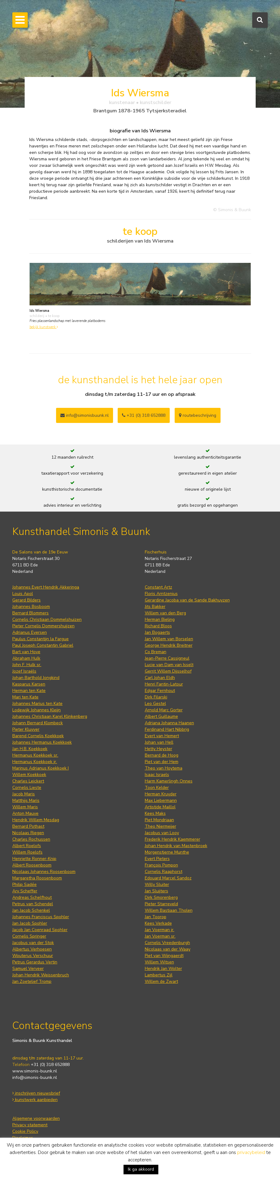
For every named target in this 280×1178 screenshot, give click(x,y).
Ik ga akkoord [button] (141, 1169)
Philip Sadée (24, 884)
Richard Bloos (158, 626)
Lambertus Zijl (158, 975)
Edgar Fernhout (160, 691)
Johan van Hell (159, 742)
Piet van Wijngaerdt (164, 956)
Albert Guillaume (161, 716)
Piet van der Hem (161, 762)
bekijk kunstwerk (44, 327)
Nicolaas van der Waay (167, 949)
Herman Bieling (160, 619)
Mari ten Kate (25, 697)
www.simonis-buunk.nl (34, 1071)
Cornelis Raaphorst (163, 871)
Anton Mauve (25, 813)
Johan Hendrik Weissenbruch (40, 975)
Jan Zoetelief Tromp (31, 981)
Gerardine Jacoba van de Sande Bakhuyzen (187, 600)
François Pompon (161, 865)
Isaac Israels (157, 775)
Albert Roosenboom (31, 865)
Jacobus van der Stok (33, 943)
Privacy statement (29, 1125)
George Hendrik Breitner (169, 645)
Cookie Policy (25, 1131)
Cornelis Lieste (26, 787)
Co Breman (155, 652)
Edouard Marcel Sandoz (168, 878)
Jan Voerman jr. (159, 930)
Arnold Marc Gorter (164, 710)
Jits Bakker (155, 606)
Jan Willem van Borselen (169, 639)
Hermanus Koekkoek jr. (34, 762)
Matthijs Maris (25, 800)
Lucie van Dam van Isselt (169, 665)
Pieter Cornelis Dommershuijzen (43, 626)
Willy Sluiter (157, 884)
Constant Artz (158, 587)
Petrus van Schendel (32, 904)
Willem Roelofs (27, 852)
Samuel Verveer (28, 968)
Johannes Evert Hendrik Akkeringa (45, 587)
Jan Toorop (155, 917)
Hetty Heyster (158, 749)
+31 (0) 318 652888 (143, 415)
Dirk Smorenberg (161, 897)
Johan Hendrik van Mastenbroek (176, 846)
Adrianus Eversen (29, 632)
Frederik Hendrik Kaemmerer (172, 839)
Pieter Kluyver (25, 729)
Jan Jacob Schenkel (31, 910)
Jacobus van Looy (162, 833)
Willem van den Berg (165, 613)
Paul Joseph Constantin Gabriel (42, 645)
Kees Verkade (158, 923)
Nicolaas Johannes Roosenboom (43, 871)
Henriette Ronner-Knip (34, 859)
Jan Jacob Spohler (29, 923)
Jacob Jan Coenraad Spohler (39, 930)
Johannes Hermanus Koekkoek (42, 742)
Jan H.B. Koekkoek (29, 749)
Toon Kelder (157, 787)
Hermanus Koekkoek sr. (35, 755)
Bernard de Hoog (161, 755)
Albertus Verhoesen (32, 949)
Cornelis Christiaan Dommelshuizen (47, 619)
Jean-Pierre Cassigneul (167, 658)
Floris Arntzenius (161, 594)
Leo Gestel (155, 703)
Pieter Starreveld (161, 904)
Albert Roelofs (26, 846)
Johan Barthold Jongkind (35, 678)
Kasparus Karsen (28, 684)
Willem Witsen (159, 962)
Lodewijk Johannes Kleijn (36, 710)
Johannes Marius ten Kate (37, 703)
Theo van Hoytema (163, 768)
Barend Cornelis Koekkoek (38, 736)
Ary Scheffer (24, 891)
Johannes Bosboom (31, 606)
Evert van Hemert (162, 736)
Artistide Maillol (160, 807)
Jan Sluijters (156, 891)
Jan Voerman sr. (160, 936)
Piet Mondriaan (159, 820)
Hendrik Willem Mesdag (35, 820)
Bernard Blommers (30, 613)
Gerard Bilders (26, 600)
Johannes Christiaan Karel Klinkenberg (49, 716)
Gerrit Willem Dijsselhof (168, 671)
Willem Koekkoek (29, 775)
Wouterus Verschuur (32, 956)
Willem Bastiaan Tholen (169, 910)
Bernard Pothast (28, 826)
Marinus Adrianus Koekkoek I (40, 768)
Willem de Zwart (161, 981)
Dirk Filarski (156, 697)
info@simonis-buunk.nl (34, 1077)
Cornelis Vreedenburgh (167, 943)
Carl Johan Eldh (160, 678)
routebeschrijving (197, 415)
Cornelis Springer (29, 936)
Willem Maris (25, 807)
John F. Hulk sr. (26, 665)
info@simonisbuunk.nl (84, 415)
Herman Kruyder (161, 794)
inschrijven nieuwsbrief (36, 1093)
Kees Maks (155, 813)
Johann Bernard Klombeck (37, 723)
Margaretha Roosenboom (37, 878)
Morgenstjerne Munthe (167, 852)
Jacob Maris (23, 794)
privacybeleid (251, 1152)
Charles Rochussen (31, 839)
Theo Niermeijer (160, 826)
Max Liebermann (161, 800)
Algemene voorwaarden (36, 1118)
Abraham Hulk (26, 658)
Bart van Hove (26, 652)
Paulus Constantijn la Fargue (40, 639)
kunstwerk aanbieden (35, 1100)
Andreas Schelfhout (32, 897)
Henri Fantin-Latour (164, 684)
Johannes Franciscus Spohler (40, 917)
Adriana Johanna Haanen (169, 723)
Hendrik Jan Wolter (163, 968)
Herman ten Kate (29, 691)
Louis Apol (22, 594)
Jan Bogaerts (157, 632)
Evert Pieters (157, 859)
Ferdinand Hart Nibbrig (167, 729)
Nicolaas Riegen (28, 833)
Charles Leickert (28, 781)
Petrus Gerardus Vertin (34, 962)
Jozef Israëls (24, 671)
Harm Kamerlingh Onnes (169, 781)
